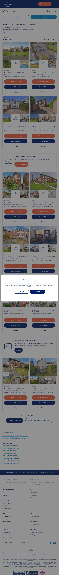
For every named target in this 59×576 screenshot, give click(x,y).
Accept (37, 291)
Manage (21, 291)
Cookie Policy (15, 285)
